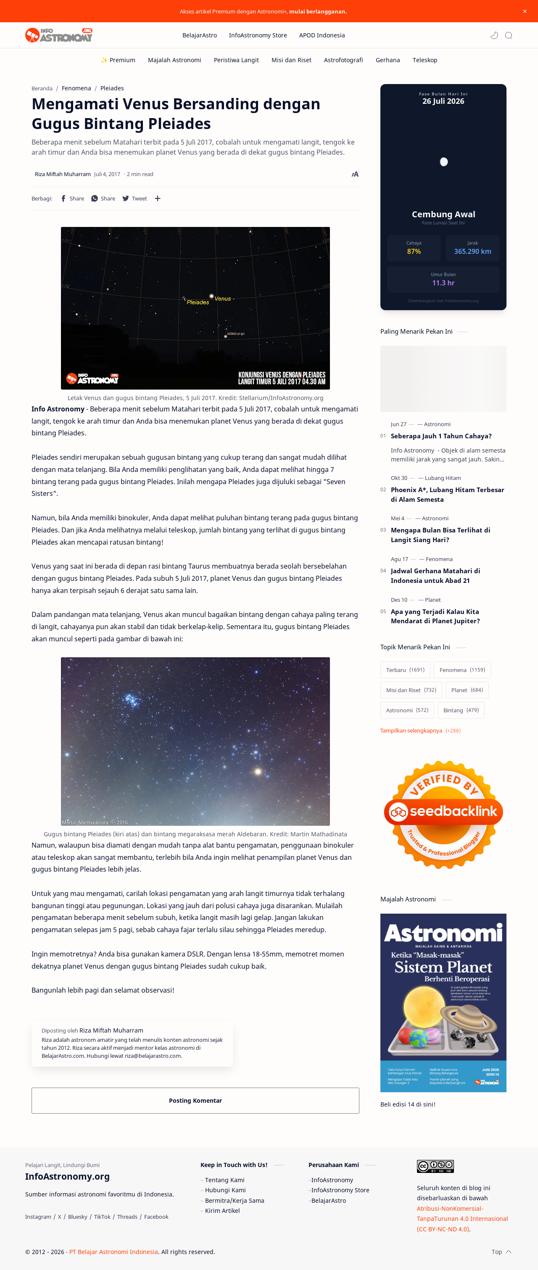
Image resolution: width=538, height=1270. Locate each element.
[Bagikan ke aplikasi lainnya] (158, 198)
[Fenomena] (439, 559)
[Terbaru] (405, 669)
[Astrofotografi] (343, 60)
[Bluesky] (77, 1216)
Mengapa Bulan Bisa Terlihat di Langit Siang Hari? (441, 535)
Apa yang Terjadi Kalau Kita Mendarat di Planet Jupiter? (435, 616)
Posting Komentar (195, 1100)
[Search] (508, 35)
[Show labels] (422, 730)
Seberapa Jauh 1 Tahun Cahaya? (441, 436)
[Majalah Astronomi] (174, 60)
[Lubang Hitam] (443, 478)
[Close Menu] (524, 11)
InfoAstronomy (332, 1180)
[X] (59, 1216)
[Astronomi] (437, 424)
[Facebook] (156, 1216)
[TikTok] (102, 1216)
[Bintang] (461, 710)
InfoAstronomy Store (340, 1190)
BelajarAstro (328, 1200)
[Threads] (127, 1216)
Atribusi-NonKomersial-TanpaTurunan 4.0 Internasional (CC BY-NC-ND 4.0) (462, 1218)
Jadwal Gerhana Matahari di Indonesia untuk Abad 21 (435, 575)
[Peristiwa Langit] (236, 60)
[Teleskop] (425, 60)
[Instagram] (38, 1216)
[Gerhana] (388, 60)
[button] (494, 35)
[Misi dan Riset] (291, 60)
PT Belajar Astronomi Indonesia (113, 1252)
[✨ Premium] (118, 60)
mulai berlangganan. (318, 11)
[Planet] (433, 599)
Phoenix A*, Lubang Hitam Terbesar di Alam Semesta (447, 494)
